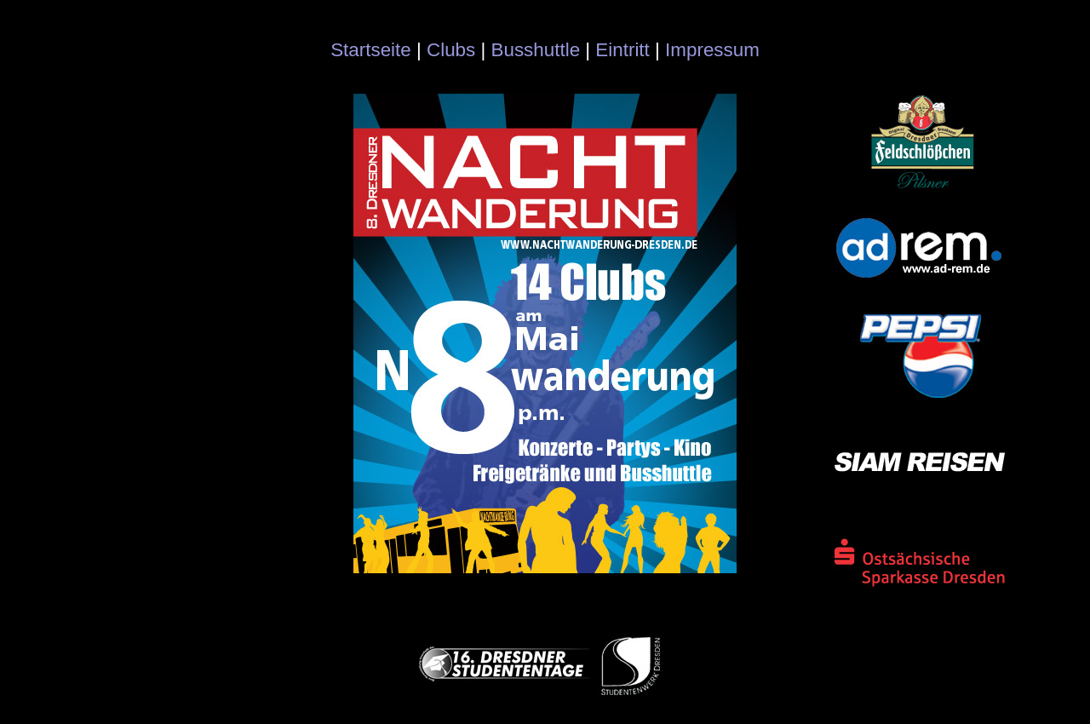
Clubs (451, 49)
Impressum (712, 49)
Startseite (370, 49)
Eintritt (622, 49)
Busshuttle (536, 49)
